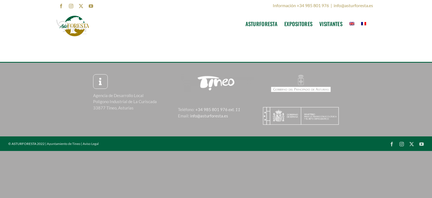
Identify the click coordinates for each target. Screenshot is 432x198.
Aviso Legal (91, 144)
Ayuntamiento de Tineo (63, 144)
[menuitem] (360, 23)
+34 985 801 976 (217, 109)
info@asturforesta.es (353, 5)
